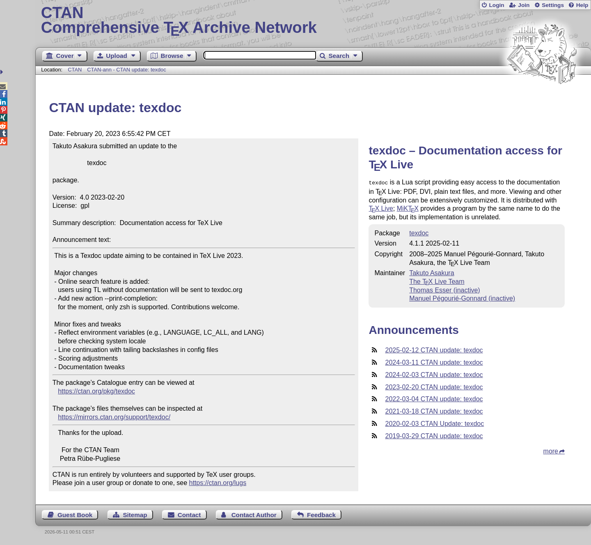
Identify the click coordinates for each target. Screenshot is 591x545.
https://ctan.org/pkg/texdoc (96, 391)
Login (496, 5)
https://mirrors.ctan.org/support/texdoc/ (114, 417)
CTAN (75, 70)
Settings (553, 5)
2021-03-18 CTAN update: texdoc (434, 410)
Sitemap (135, 514)
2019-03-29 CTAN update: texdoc (434, 435)
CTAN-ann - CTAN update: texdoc (126, 70)
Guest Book (74, 514)
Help (582, 5)
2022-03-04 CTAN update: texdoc (434, 398)
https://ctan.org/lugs (218, 482)
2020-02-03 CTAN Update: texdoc (434, 422)
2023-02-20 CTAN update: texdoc (434, 386)
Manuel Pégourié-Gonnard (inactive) (462, 297)
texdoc (418, 232)
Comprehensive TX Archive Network (313, 20)
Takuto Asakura (431, 272)
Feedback (321, 514)
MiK (408, 207)
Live (381, 207)
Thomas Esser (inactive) (444, 289)
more (550, 450)
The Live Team (436, 280)
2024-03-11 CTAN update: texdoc (434, 361)
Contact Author (254, 514)
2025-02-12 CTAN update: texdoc (434, 349)
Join (523, 5)
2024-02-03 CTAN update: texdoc (434, 373)
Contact (189, 514)
